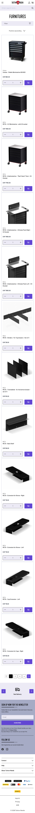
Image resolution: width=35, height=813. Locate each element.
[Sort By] (17, 31)
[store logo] (18, 2)
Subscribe (17, 723)
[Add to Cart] (28, 82)
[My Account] (29, 3)
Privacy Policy (13, 730)
